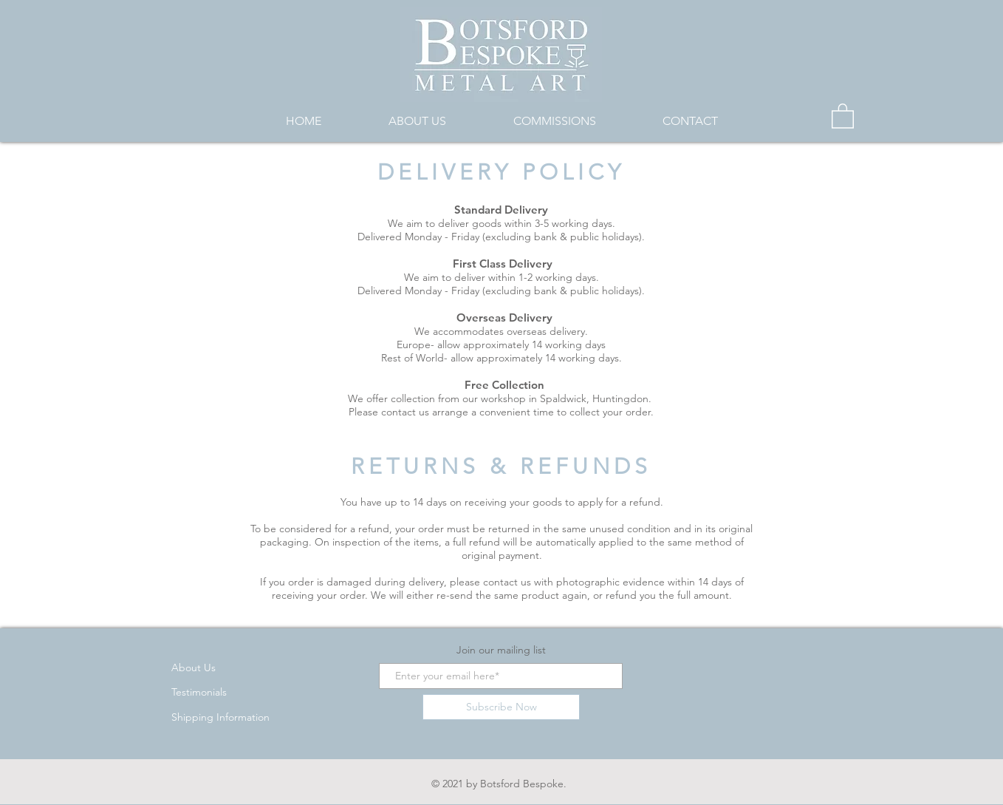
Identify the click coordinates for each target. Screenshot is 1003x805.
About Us (193, 667)
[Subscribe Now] (501, 707)
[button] (843, 115)
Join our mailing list (501, 649)
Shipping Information (220, 717)
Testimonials (199, 692)
